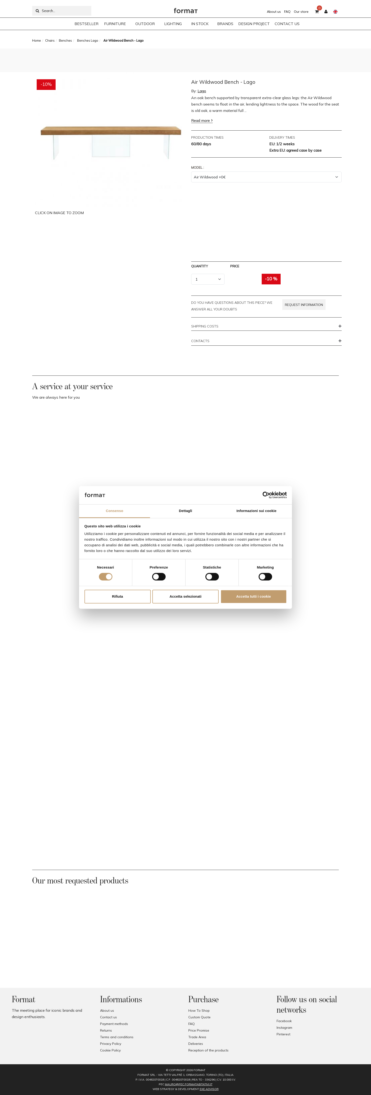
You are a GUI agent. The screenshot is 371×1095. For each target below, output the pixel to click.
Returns (106, 1030)
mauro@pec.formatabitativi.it (188, 1084)
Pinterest (283, 1034)
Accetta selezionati (185, 596)
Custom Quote (199, 1017)
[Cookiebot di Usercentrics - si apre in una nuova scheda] (266, 495)
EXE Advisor (209, 1089)
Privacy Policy (110, 1044)
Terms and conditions (116, 1037)
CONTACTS (200, 341)
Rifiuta (117, 596)
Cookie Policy (110, 1050)
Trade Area (197, 1037)
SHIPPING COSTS (204, 326)
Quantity (199, 266)
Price (234, 266)
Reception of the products (208, 1050)
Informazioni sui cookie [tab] (257, 511)
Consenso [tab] (114, 511)
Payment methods (114, 1024)
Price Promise (198, 1030)
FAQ (287, 11)
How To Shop (199, 1010)
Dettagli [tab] (185, 511)
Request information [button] (304, 305)
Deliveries (195, 1044)
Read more (200, 120)
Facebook (284, 1021)
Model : (197, 167)
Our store (301, 11)
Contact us (108, 1017)
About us (274, 11)
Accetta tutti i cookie (253, 596)
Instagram (284, 1027)
